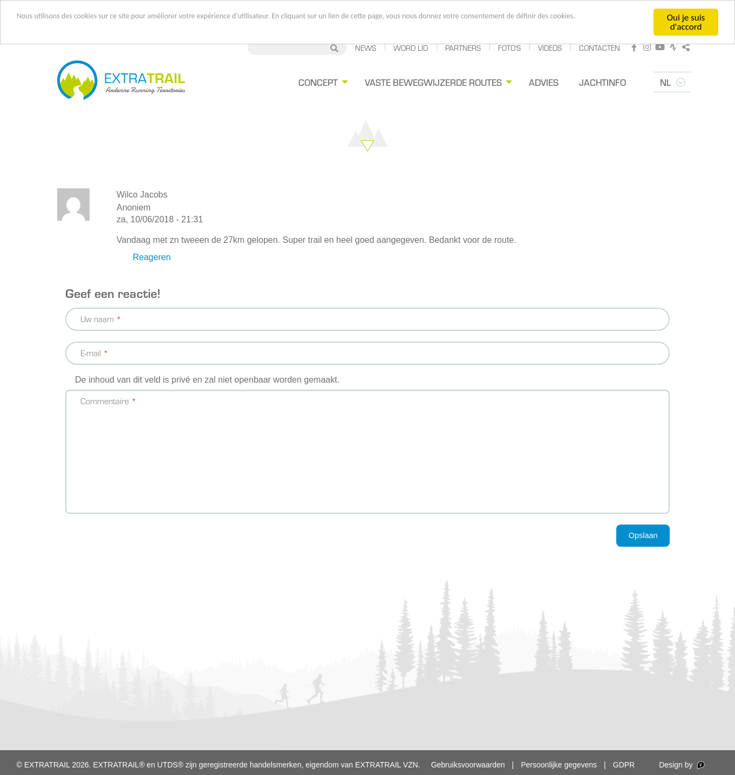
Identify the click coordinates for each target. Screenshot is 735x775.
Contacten (599, 48)
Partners (463, 48)
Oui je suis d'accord (686, 22)
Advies (544, 82)
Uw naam (97, 318)
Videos (550, 48)
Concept (318, 82)
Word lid (410, 48)
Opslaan (643, 535)
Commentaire (104, 400)
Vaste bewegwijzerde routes (433, 82)
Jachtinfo (602, 82)
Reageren (152, 257)
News (365, 48)
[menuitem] (321, 82)
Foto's (509, 48)
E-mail (90, 352)
